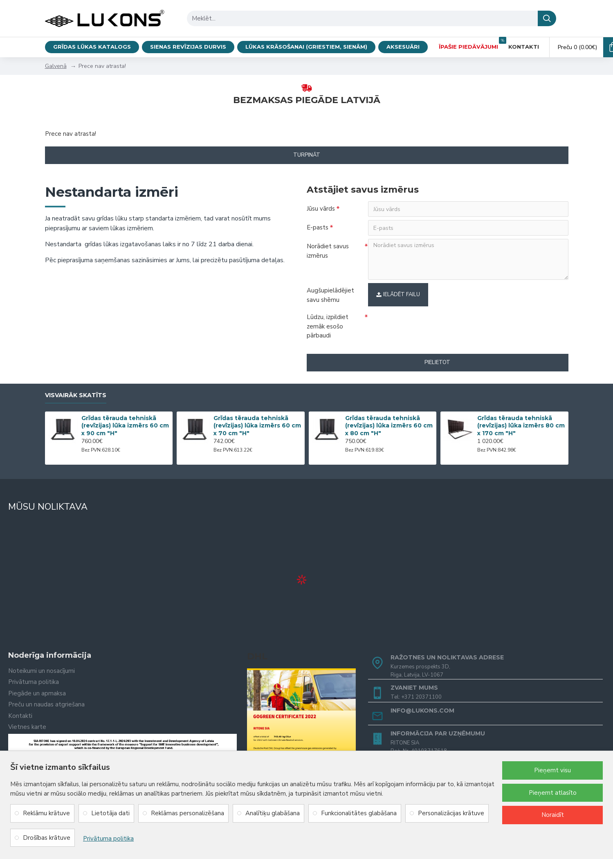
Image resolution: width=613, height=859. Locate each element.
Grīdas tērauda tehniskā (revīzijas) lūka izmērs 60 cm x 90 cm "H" (125, 425)
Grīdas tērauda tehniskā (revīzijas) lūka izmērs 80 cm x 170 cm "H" (521, 425)
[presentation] (425, 324)
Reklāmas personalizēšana (187, 813)
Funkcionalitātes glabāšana (359, 813)
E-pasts (317, 227)
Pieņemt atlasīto (553, 793)
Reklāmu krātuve (46, 813)
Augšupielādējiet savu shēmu (330, 295)
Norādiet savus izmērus (328, 251)
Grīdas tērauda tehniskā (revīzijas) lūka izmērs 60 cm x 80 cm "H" (389, 425)
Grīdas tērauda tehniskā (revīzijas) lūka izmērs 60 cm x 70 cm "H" (257, 425)
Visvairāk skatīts (75, 395)
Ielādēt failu (398, 294)
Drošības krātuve (46, 838)
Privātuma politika (108, 838)
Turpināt (306, 155)
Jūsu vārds (321, 209)
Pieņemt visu (552, 770)
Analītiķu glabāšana (272, 813)
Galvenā (56, 66)
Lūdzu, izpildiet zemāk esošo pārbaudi (327, 326)
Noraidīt (552, 815)
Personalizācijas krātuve (451, 813)
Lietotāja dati (110, 813)
